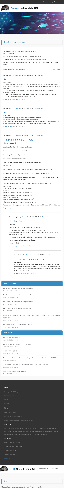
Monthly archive (9, 396)
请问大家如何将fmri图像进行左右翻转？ (15, 371)
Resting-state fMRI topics (12, 392)
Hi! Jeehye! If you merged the (29, 259)
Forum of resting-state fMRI (48, 468)
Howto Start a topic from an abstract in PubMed (18, 420)
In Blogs (6, 403)
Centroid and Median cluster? (12, 337)
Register (56, 2)
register (11, 69)
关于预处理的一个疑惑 (10, 351)
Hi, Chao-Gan (16, 221)
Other (6, 400)
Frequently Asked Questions (13, 416)
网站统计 (7, 458)
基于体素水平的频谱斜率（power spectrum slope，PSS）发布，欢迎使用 (25, 364)
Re (4, 79)
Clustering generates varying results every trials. (18, 344)
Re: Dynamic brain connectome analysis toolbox (18, 288)
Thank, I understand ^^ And (18, 139)
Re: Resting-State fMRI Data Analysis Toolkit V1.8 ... (19, 324)
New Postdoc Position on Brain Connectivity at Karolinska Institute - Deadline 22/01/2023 (30, 358)
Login (46, 2)
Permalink (41, 75)
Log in (5, 69)
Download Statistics (10, 412)
